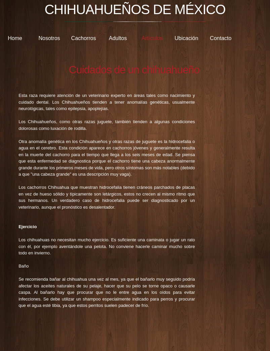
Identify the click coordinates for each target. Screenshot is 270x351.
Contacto (220, 38)
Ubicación (186, 38)
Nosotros (49, 38)
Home (15, 38)
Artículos (152, 38)
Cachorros (83, 38)
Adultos (118, 38)
